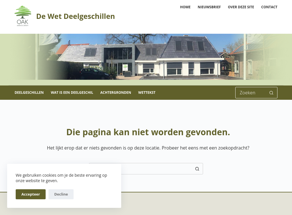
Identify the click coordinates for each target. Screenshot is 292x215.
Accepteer (30, 194)
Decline (61, 194)
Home (185, 7)
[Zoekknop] (271, 92)
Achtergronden (115, 92)
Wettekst (146, 92)
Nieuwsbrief (209, 7)
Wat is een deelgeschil (72, 92)
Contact (269, 7)
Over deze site (241, 7)
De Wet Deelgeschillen (75, 16)
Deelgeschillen (29, 92)
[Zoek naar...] (251, 92)
